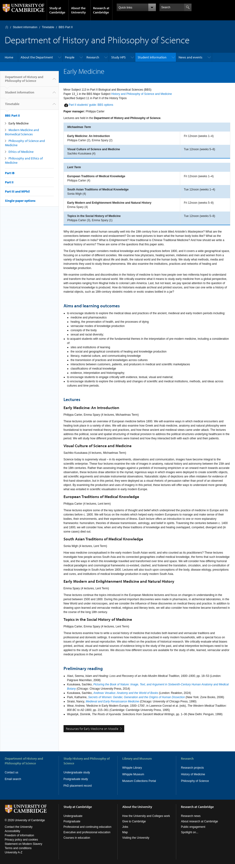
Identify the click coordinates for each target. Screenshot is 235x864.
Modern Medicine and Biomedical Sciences (22, 132)
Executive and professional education (87, 832)
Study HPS (118, 57)
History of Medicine (193, 774)
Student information (25, 27)
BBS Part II (66, 27)
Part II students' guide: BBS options (91, 104)
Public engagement (193, 827)
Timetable (48, 27)
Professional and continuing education (87, 827)
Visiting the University (136, 837)
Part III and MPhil (17, 191)
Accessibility (12, 831)
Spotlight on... (189, 832)
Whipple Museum (133, 774)
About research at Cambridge (199, 821)
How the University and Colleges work (146, 816)
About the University (78, 10)
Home (7, 27)
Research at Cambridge (101, 10)
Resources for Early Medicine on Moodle (92, 729)
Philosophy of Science (195, 781)
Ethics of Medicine (21, 152)
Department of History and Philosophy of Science (24, 81)
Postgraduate (72, 821)
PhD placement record (78, 785)
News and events (190, 57)
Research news (191, 816)
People (69, 57)
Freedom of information (19, 835)
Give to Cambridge (134, 821)
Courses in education (77, 837)
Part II (9, 182)
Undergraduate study (77, 772)
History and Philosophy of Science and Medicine (141, 94)
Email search (13, 779)
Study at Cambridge (57, 10)
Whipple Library (132, 767)
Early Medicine (19, 123)
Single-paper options (20, 200)
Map (125, 832)
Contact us (11, 772)
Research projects (192, 767)
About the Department (37, 57)
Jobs (125, 827)
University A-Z (13, 852)
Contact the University (18, 827)
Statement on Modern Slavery (23, 844)
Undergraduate (73, 816)
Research (92, 57)
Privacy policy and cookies (21, 839)
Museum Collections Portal (139, 781)
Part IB (9, 173)
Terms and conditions (18, 848)
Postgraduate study (76, 779)
